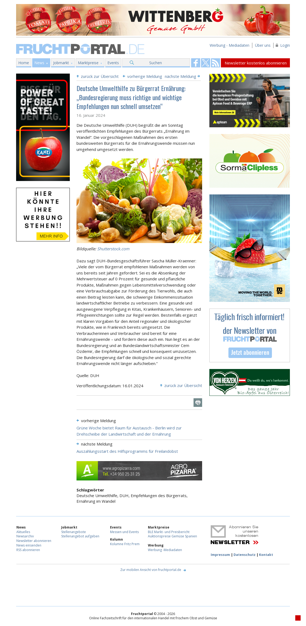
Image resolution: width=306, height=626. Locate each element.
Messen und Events (124, 532)
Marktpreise (88, 62)
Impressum (220, 554)
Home (23, 62)
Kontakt (266, 554)
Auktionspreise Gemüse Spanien (172, 536)
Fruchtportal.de (81, 48)
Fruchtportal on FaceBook (195, 62)
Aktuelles (23, 532)
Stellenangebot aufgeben (80, 536)
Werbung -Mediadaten (165, 550)
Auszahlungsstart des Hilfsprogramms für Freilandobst (127, 451)
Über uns (263, 45)
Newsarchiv (25, 536)
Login (285, 45)
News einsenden (28, 545)
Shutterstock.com (113, 248)
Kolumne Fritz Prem (125, 544)
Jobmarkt (61, 62)
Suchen (155, 62)
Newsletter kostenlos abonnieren (256, 63)
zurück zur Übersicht (100, 76)
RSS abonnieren (28, 550)
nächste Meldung (180, 76)
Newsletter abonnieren (33, 540)
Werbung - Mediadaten (229, 45)
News (39, 62)
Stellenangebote (73, 532)
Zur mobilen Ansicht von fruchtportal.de (150, 569)
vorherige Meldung (144, 76)
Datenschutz (245, 554)
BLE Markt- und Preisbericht (169, 532)
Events (113, 62)
